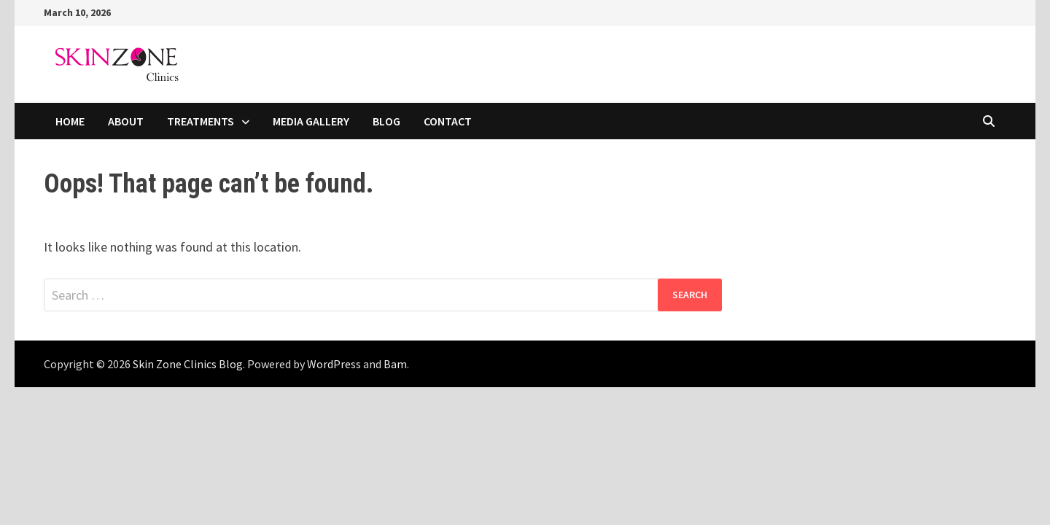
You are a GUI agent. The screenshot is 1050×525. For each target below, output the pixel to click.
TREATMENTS (200, 121)
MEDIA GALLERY (311, 121)
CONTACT (448, 121)
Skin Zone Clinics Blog (188, 364)
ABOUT (126, 121)
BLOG (386, 121)
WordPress (334, 364)
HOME (70, 121)
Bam (395, 364)
